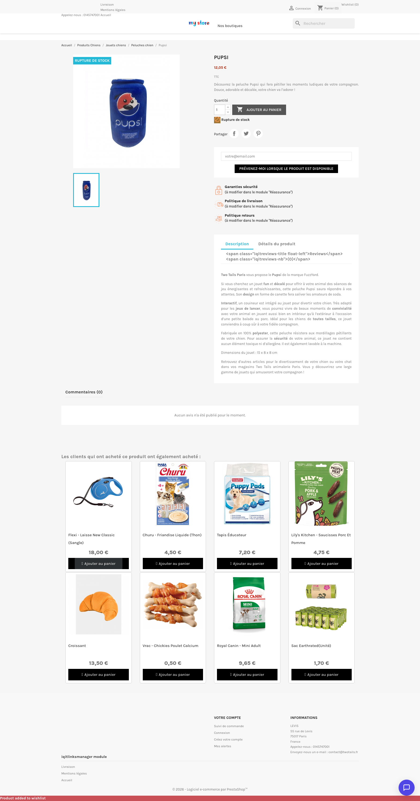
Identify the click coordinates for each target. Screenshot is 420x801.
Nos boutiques (230, 26)
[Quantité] (219, 110)
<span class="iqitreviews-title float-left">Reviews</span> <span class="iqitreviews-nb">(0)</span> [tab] (284, 256)
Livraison (107, 4)
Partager (234, 133)
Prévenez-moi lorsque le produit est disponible (286, 168)
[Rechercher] (324, 23)
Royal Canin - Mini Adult (239, 645)
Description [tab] (237, 243)
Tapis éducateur (231, 534)
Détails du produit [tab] (276, 243)
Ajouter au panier (259, 109)
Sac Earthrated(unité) (311, 645)
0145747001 (91, 15)
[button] (98, 563)
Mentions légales (112, 10)
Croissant (77, 645)
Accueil (105, 15)
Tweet (246, 133)
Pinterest (258, 133)
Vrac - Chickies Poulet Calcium (170, 645)
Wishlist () (350, 4)
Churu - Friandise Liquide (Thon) (172, 534)
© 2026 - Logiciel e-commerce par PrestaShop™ (210, 789)
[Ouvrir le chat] (407, 788)
